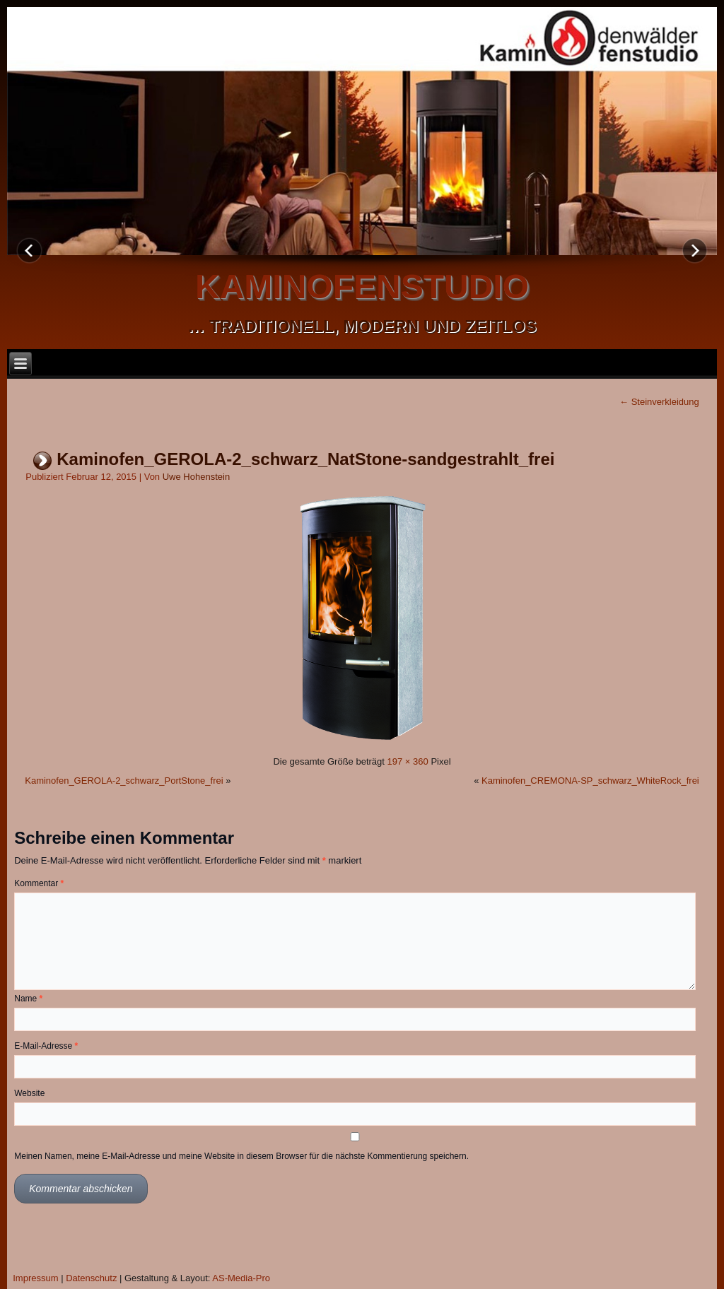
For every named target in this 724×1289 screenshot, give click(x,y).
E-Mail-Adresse (46, 1046)
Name (28, 998)
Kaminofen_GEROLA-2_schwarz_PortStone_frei (124, 780)
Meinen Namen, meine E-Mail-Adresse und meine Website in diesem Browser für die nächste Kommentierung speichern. (241, 1156)
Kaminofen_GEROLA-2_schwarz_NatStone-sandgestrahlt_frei (305, 459)
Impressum (35, 1278)
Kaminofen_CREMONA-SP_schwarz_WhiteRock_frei (590, 780)
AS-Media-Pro (241, 1278)
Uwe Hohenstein (196, 476)
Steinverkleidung (659, 401)
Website (29, 1093)
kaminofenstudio (362, 286)
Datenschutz (91, 1278)
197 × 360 (407, 761)
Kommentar (39, 883)
